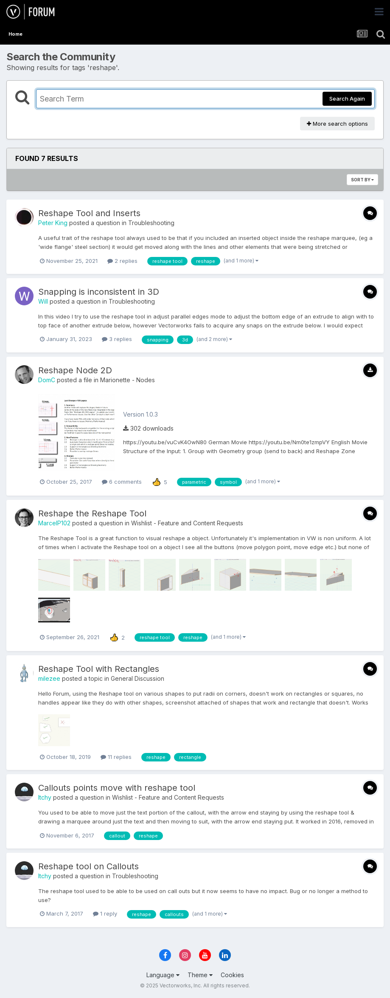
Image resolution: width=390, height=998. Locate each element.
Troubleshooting (151, 222)
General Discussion (137, 678)
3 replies (117, 338)
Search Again (347, 98)
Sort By (362, 179)
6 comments (122, 481)
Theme (200, 974)
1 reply (105, 913)
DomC (46, 379)
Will (43, 301)
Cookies (232, 974)
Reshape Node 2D (75, 370)
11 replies (116, 756)
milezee (49, 678)
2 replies (122, 260)
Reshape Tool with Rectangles (98, 669)
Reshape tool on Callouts (88, 866)
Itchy (44, 797)
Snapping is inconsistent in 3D (98, 292)
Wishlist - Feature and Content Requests (187, 523)
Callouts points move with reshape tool (116, 788)
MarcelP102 (54, 523)
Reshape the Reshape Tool (92, 513)
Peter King (52, 222)
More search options (337, 123)
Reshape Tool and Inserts (89, 213)
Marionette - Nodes (127, 379)
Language (163, 974)
